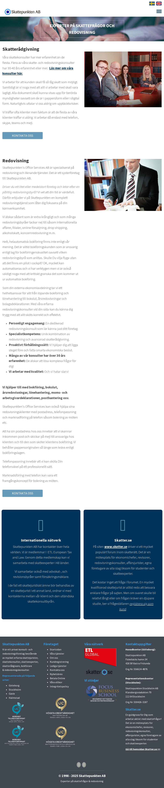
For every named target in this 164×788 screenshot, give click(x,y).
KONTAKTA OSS (22, 135)
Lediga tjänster (58, 665)
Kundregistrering (59, 661)
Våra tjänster (57, 653)
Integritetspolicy (59, 686)
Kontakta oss (57, 669)
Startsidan (55, 649)
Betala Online (57, 678)
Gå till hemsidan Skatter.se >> (142, 749)
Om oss (54, 657)
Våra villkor (56, 682)
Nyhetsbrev (56, 674)
